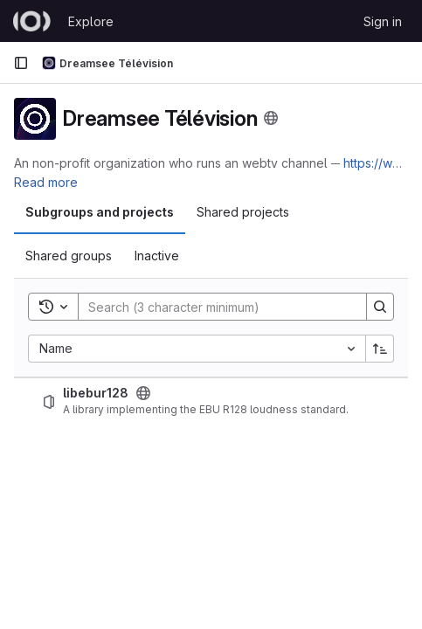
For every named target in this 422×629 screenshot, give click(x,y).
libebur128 (95, 393)
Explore (91, 21)
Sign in (382, 21)
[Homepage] (32, 21)
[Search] (213, 306)
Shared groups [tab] (68, 255)
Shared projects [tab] (243, 211)
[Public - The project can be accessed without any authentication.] (143, 393)
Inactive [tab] (157, 255)
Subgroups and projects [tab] (99, 211)
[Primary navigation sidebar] (21, 63)
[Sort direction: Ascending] (380, 349)
